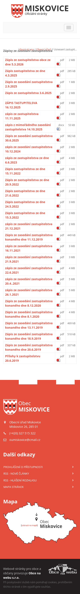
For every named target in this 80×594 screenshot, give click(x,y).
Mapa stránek (13, 487)
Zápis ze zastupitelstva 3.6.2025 (28, 93)
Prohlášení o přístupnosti (23, 467)
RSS (16, 473)
